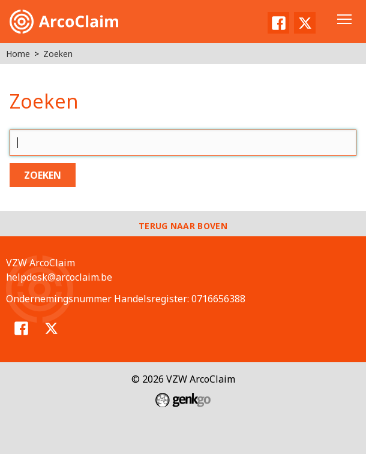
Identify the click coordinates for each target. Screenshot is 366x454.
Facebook (278, 23)
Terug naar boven (183, 225)
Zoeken (58, 53)
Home (18, 53)
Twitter (305, 23)
